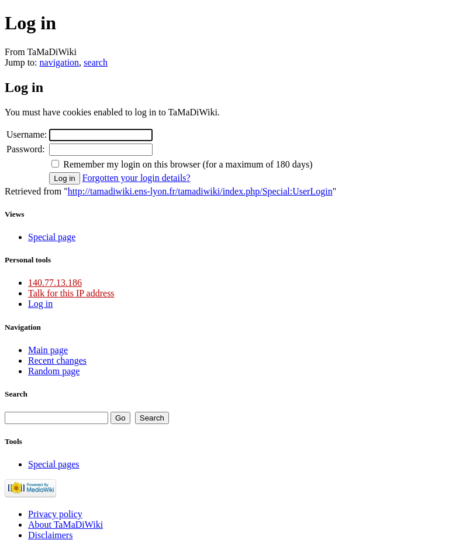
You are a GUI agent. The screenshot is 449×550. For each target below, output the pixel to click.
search (96, 62)
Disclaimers (50, 535)
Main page (48, 350)
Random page (54, 371)
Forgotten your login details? (136, 178)
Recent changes (57, 360)
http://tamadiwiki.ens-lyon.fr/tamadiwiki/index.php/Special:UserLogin (200, 191)
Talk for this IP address (71, 293)
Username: (26, 134)
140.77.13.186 (55, 283)
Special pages (54, 464)
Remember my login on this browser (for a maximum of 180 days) (187, 164)
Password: (25, 149)
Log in (40, 304)
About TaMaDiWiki (65, 524)
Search (16, 394)
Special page (51, 237)
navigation (60, 62)
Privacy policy (55, 514)
